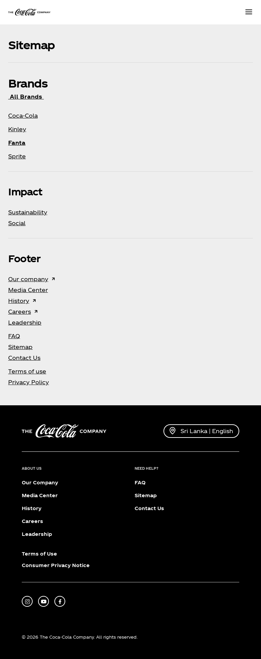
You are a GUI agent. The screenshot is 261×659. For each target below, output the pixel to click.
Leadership (24, 322)
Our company (28, 279)
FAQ (14, 336)
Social (16, 223)
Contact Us (24, 357)
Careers (19, 311)
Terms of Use (39, 554)
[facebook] (59, 601)
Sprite (17, 156)
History (18, 300)
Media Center (28, 290)
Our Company (40, 482)
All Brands (26, 96)
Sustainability (27, 212)
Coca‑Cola (23, 115)
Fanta (16, 142)
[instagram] (27, 601)
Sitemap (20, 347)
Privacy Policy (28, 382)
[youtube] (43, 601)
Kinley (17, 129)
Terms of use (27, 371)
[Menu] (249, 12)
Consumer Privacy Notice (56, 565)
